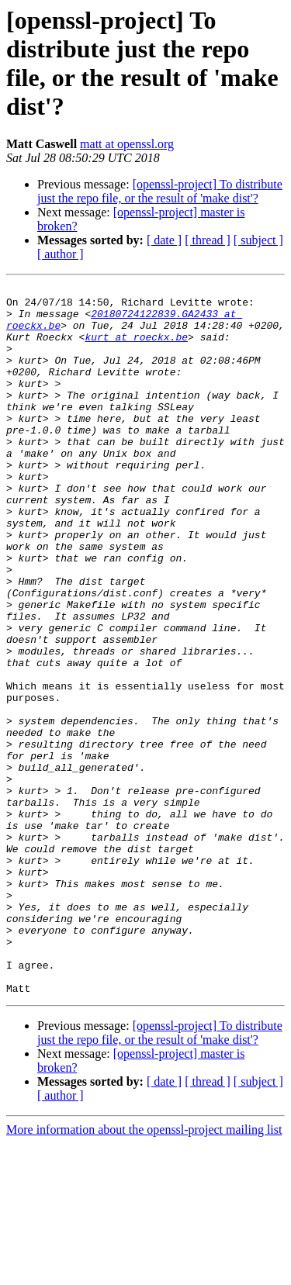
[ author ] (60, 254)
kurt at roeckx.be (136, 348)
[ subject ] (258, 240)
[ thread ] (207, 240)
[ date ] (164, 240)
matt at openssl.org (127, 143)
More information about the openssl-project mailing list (144, 1271)
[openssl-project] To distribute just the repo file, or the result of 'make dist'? (159, 191)
